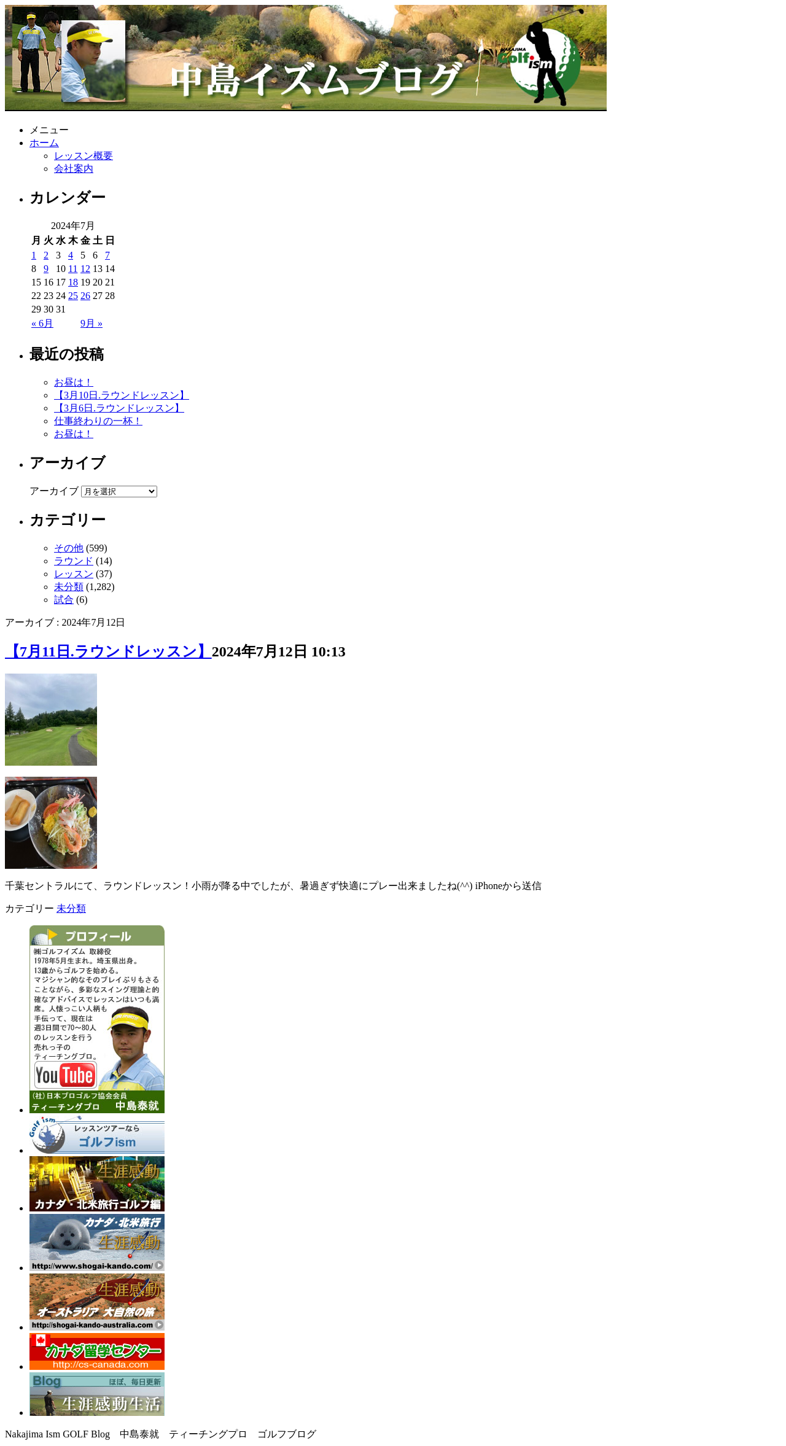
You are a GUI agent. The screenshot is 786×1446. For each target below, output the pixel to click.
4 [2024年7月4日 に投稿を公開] (70, 255)
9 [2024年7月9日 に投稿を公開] (46, 268)
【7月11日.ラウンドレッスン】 (108, 651)
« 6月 (42, 323)
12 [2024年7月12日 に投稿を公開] (85, 268)
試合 (64, 599)
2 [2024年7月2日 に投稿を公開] (46, 255)
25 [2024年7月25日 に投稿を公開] (73, 295)
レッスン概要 (83, 155)
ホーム (44, 143)
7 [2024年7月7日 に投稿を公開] (107, 255)
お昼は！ (73, 382)
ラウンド (73, 561)
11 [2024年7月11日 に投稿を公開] (72, 268)
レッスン (73, 574)
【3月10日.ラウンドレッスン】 (121, 395)
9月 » (91, 323)
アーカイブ (54, 491)
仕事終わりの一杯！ (98, 421)
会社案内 (73, 168)
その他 (69, 548)
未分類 (69, 586)
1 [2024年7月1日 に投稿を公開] (33, 255)
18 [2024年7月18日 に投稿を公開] (73, 282)
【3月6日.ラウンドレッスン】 (119, 408)
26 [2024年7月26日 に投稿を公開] (85, 295)
